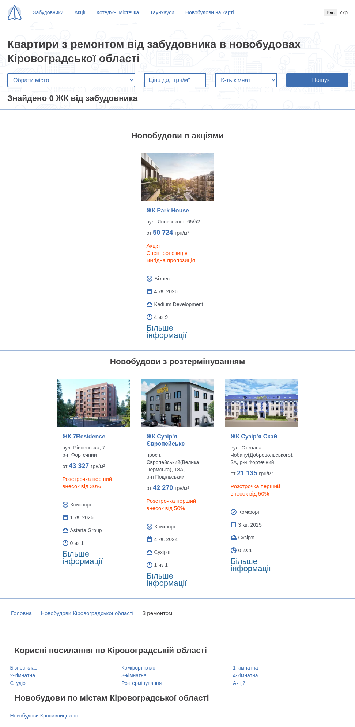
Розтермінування (141, 683)
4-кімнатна (245, 675)
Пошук (320, 80)
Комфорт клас (138, 668)
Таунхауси (162, 12)
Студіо (18, 683)
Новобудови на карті (209, 12)
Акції (79, 12)
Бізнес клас (23, 668)
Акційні (241, 683)
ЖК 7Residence (84, 436)
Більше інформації (167, 331)
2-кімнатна (22, 675)
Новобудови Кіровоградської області (87, 613)
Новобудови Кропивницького (44, 716)
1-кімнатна (245, 668)
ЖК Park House (168, 210)
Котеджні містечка (118, 12)
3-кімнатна (133, 675)
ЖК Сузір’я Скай (254, 436)
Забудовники (48, 12)
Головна (21, 613)
